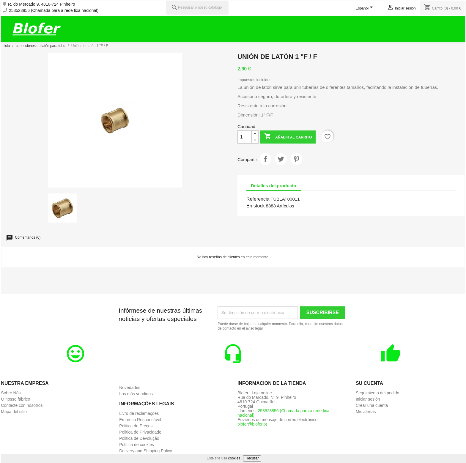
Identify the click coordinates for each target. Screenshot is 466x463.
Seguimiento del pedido (377, 392)
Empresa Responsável (140, 419)
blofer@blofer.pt (252, 424)
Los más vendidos (136, 393)
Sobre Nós (11, 392)
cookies (234, 458)
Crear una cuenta (372, 405)
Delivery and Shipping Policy (145, 450)
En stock (255, 206)
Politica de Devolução (139, 438)
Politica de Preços (135, 425)
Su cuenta (369, 383)
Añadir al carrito (288, 137)
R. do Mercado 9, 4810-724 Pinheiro (41, 4)
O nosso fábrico (15, 399)
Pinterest (296, 159)
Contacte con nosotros (21, 405)
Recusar (252, 458)
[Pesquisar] (197, 8)
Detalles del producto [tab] (273, 185)
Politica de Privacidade (140, 432)
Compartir (265, 159)
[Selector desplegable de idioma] (365, 8)
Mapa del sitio (13, 411)
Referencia (257, 199)
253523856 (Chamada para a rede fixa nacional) (53, 10)
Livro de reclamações (139, 413)
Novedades (129, 387)
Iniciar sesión (368, 399)
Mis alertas (366, 411)
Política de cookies (136, 444)
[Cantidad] (244, 137)
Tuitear (281, 159)
